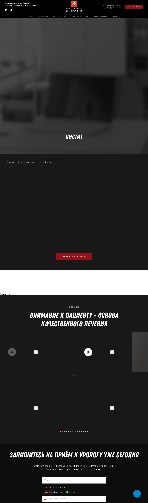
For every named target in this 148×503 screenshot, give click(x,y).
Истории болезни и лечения (29, 162)
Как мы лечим (43, 16)
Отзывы (66, 16)
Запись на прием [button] (101, 16)
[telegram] (10, 11)
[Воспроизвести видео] (74, 352)
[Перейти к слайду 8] (75, 431)
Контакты (115, 16)
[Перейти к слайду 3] (64, 431)
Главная (10, 162)
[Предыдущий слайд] (36, 352)
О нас (31, 16)
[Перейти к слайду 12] (83, 431)
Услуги (55, 16)
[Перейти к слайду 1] (72, 375)
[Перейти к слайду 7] (72, 431)
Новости (77, 16)
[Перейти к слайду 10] (79, 431)
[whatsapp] (6, 11)
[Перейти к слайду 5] (68, 431)
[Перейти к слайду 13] (85, 431)
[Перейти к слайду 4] (66, 431)
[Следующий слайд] (112, 352)
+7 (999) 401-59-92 (112, 5)
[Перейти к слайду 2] (75, 375)
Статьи (87, 16)
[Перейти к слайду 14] (87, 431)
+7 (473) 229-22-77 (112, 8)
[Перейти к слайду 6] (70, 431)
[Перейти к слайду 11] (81, 431)
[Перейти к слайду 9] (77, 431)
